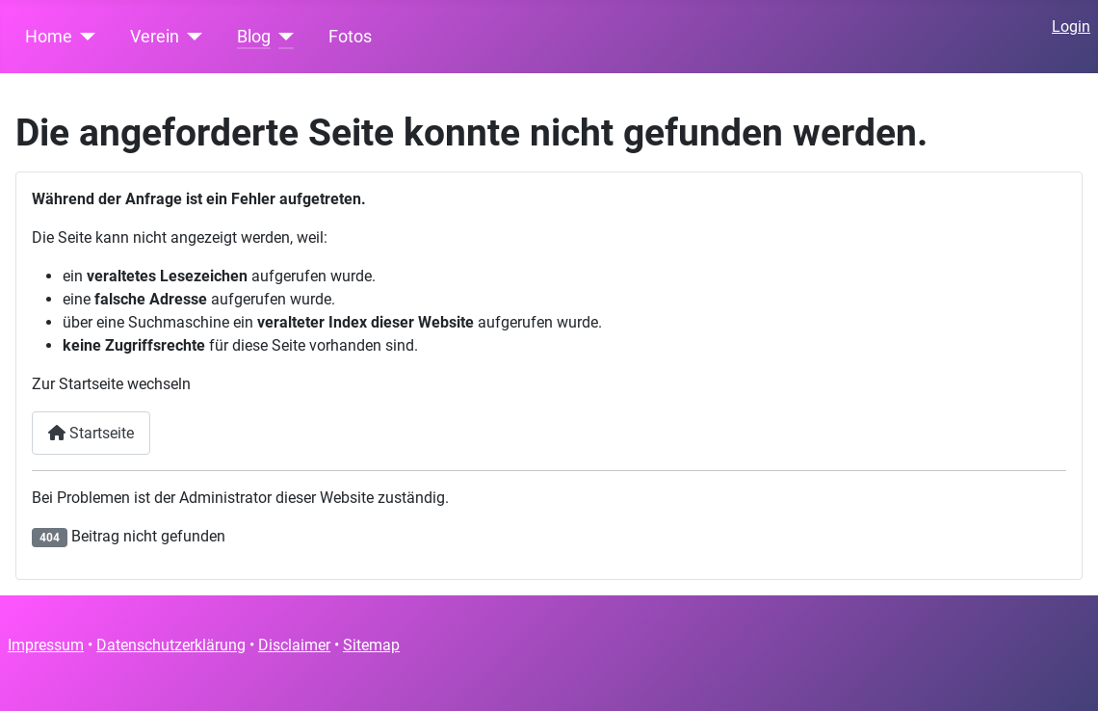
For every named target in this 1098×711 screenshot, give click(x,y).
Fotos (350, 36)
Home (48, 36)
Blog (254, 36)
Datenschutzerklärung (171, 645)
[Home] (84, 36)
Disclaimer (294, 645)
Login (1071, 26)
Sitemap (371, 645)
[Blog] (283, 36)
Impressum (46, 645)
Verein (154, 36)
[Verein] (191, 36)
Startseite (91, 433)
